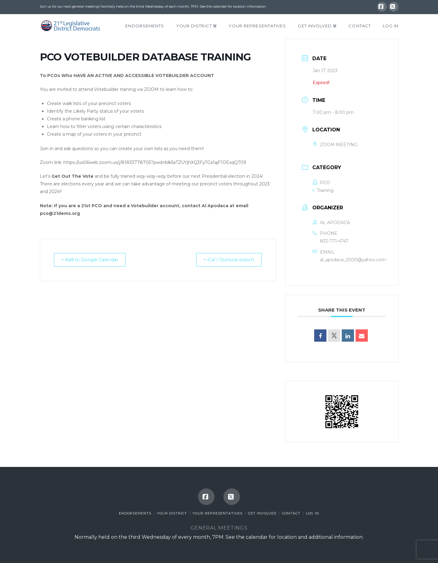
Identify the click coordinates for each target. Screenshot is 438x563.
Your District (172, 513)
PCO (321, 182)
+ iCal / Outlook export (227, 260)
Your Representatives (217, 513)
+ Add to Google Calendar (93, 260)
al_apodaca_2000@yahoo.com (353, 259)
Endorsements (135, 513)
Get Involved (262, 513)
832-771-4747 (334, 241)
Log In (312, 513)
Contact (291, 513)
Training (323, 190)
